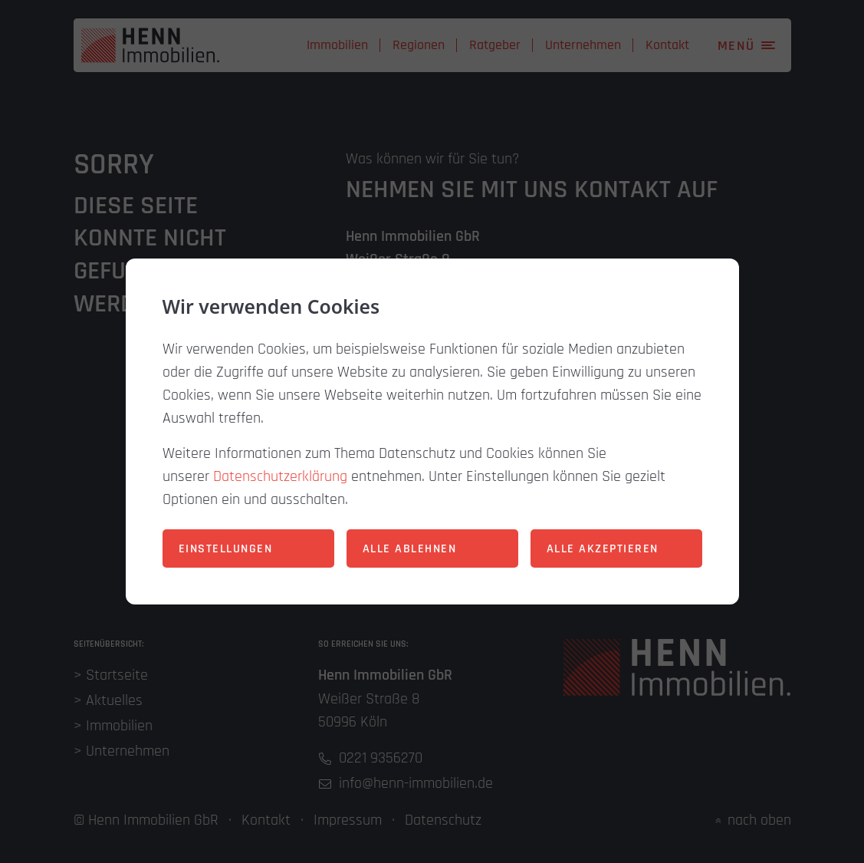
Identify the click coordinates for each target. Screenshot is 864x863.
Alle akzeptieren (603, 549)
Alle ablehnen (410, 549)
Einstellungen (226, 549)
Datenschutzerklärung (280, 476)
